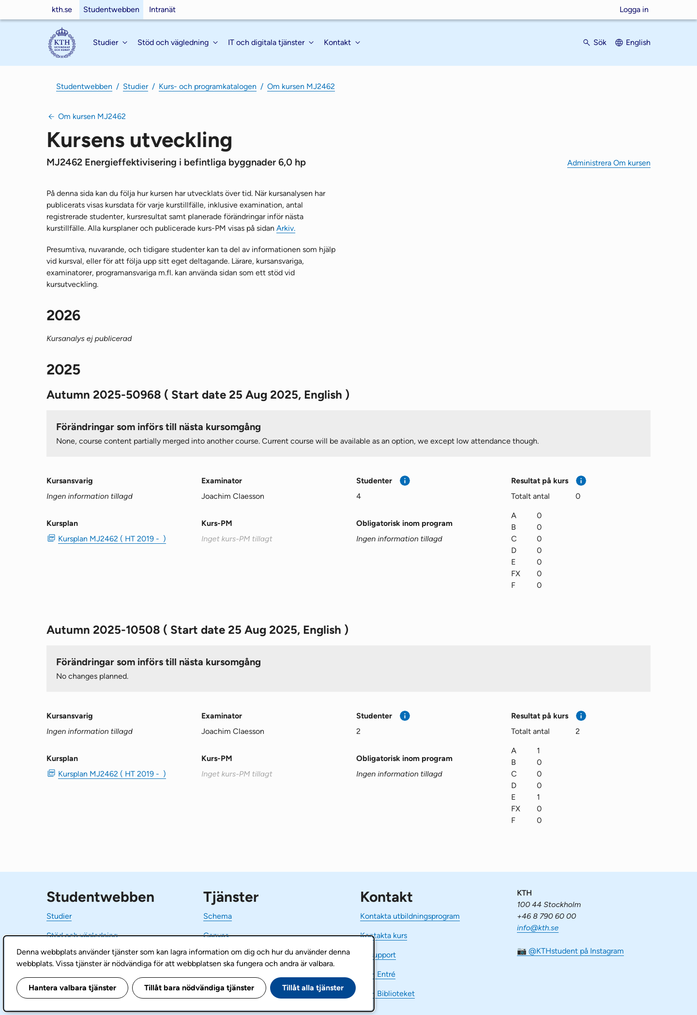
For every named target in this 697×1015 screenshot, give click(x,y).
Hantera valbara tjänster (72, 987)
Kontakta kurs (383, 935)
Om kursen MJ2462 (301, 86)
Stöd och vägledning (82, 935)
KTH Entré (377, 974)
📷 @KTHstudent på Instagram (570, 950)
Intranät (162, 9)
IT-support (378, 954)
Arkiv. (285, 228)
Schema (217, 916)
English (638, 42)
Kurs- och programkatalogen (208, 86)
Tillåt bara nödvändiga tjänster (199, 987)
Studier (135, 86)
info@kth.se (538, 927)
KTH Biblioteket (387, 993)
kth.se (62, 9)
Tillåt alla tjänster (313, 987)
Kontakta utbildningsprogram (410, 916)
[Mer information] (405, 481)
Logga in (634, 9)
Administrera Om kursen (609, 162)
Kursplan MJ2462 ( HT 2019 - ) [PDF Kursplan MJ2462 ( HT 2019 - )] (112, 538)
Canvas (215, 935)
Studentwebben (111, 9)
